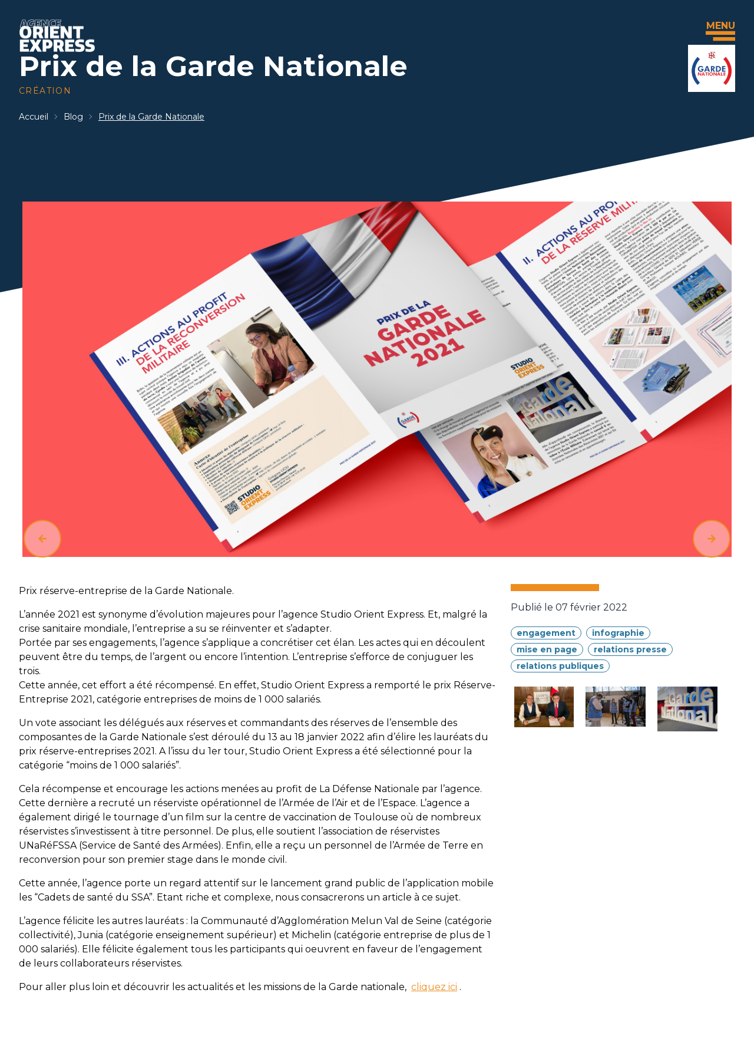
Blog (73, 116)
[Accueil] (57, 35)
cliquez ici (434, 986)
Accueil (33, 116)
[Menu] (720, 36)
